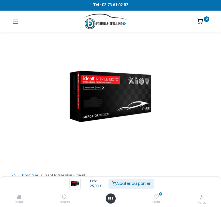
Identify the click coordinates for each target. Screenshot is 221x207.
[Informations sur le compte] (202, 197)
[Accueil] (18, 197)
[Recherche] (64, 197)
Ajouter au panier (131, 183)
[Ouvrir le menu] (110, 198)
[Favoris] (156, 196)
